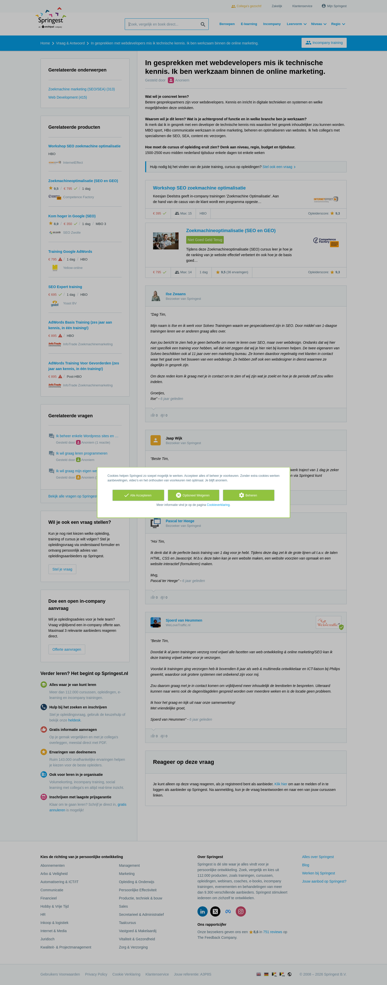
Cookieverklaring (218, 505)
